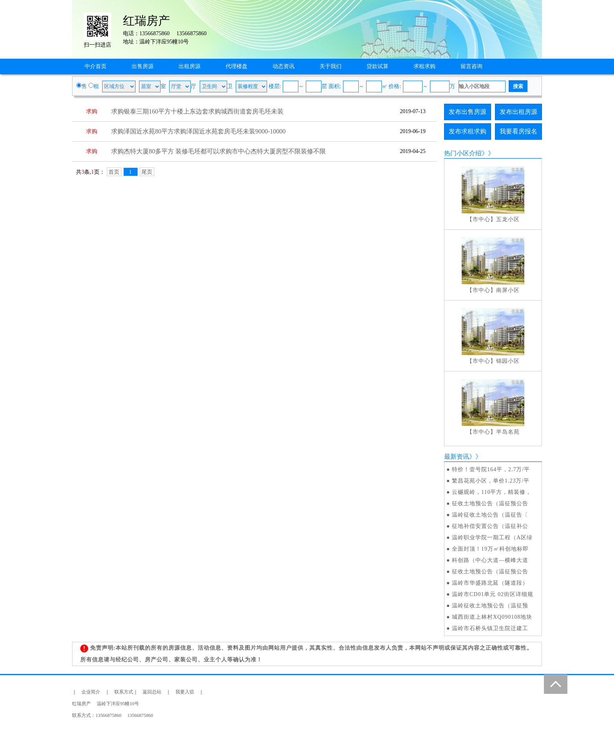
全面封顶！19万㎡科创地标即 (490, 549)
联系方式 (123, 692)
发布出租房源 (518, 111)
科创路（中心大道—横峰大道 (490, 560)
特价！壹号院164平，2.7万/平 (491, 469)
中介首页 (96, 66)
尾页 (146, 172)
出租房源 (189, 66)
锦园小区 (508, 361)
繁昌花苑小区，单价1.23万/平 (490, 481)
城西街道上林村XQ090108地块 (492, 617)
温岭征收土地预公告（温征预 (490, 606)
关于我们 (330, 66)
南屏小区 (508, 290)
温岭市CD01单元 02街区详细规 (492, 594)
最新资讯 (456, 456)
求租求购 (424, 66)
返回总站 (152, 692)
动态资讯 (283, 66)
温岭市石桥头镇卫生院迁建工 (490, 628)
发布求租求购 (467, 131)
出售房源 (143, 66)
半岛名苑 (508, 432)
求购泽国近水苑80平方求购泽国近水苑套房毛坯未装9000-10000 (198, 131)
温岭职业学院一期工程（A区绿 (492, 537)
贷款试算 (377, 66)
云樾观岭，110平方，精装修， (491, 492)
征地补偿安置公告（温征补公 (490, 526)
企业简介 (90, 692)
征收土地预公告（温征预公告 (490, 503)
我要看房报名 (518, 131)
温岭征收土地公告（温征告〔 (490, 515)
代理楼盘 (236, 66)
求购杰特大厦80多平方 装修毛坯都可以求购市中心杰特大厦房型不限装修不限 (218, 151)
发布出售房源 (467, 111)
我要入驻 (184, 692)
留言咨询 (471, 66)
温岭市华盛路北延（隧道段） (490, 583)
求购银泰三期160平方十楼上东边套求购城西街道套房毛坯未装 (197, 111)
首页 (113, 172)
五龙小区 (508, 219)
